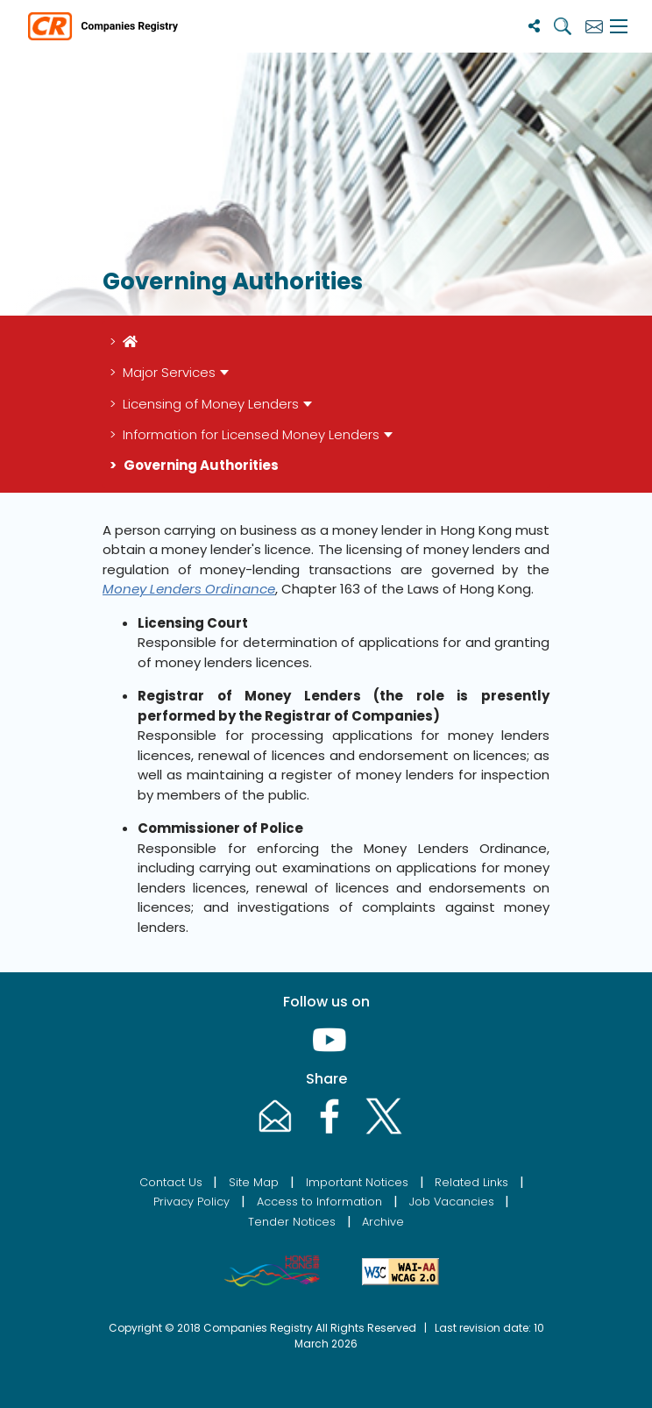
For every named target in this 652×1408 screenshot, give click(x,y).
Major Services (169, 372)
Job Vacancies (451, 1201)
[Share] (534, 26)
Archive (383, 1221)
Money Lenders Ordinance (189, 589)
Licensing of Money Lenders (211, 404)
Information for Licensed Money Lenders (251, 434)
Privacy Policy (191, 1201)
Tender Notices (292, 1221)
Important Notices (357, 1182)
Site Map (254, 1182)
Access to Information (319, 1201)
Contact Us (170, 1182)
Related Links (471, 1182)
